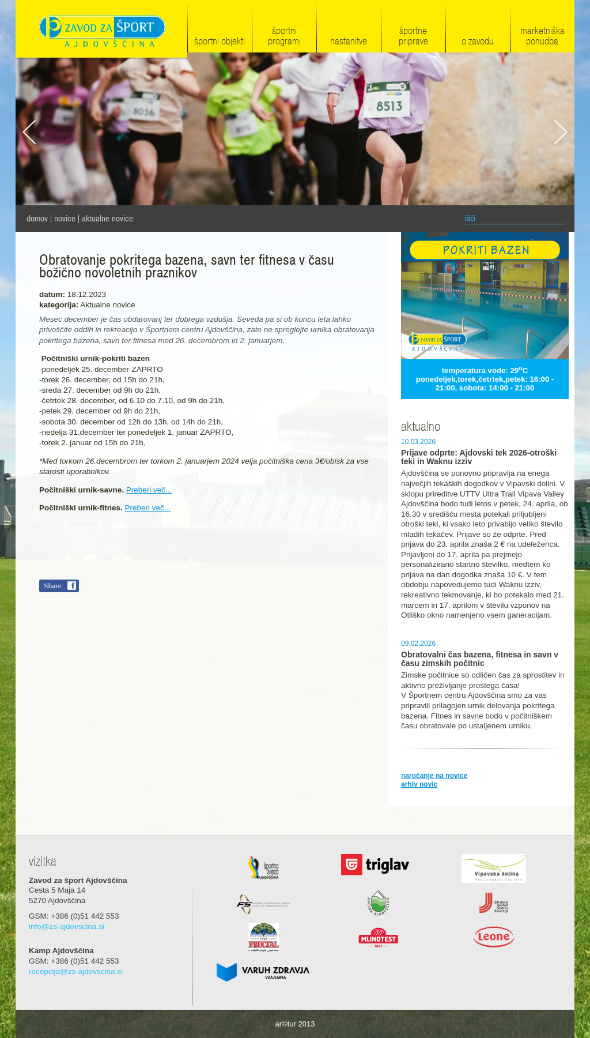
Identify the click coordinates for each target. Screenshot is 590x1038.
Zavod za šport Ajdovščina (101, 29)
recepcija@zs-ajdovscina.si (76, 971)
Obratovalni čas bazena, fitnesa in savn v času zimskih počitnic (479, 659)
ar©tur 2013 (295, 1024)
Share (53, 585)
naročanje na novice (434, 776)
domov (37, 218)
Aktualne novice (107, 218)
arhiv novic (419, 784)
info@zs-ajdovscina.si (66, 926)
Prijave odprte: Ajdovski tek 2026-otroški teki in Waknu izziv (479, 457)
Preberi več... (149, 490)
